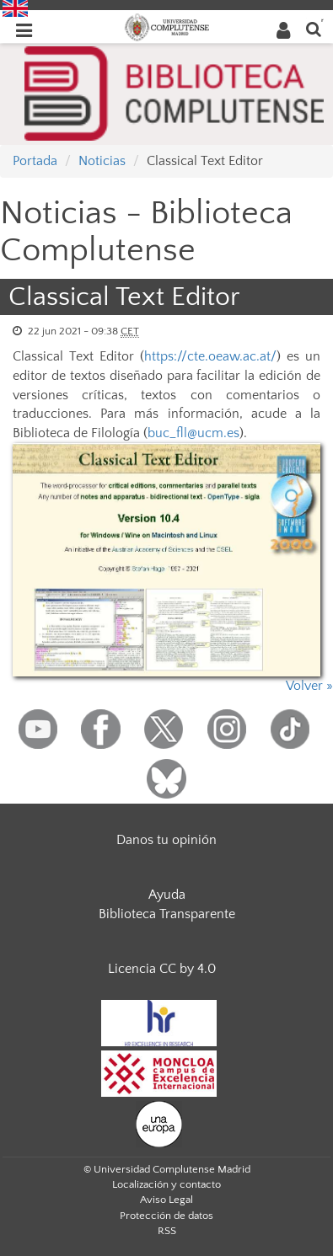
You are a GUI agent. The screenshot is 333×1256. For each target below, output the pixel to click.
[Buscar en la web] (313, 28)
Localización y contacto (166, 1184)
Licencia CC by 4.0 (162, 968)
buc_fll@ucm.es (193, 433)
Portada (35, 160)
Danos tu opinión (166, 839)
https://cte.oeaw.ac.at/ (210, 356)
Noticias (102, 160)
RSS (167, 1231)
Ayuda (166, 894)
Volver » (309, 685)
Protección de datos (166, 1215)
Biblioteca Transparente (167, 914)
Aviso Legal (166, 1199)
